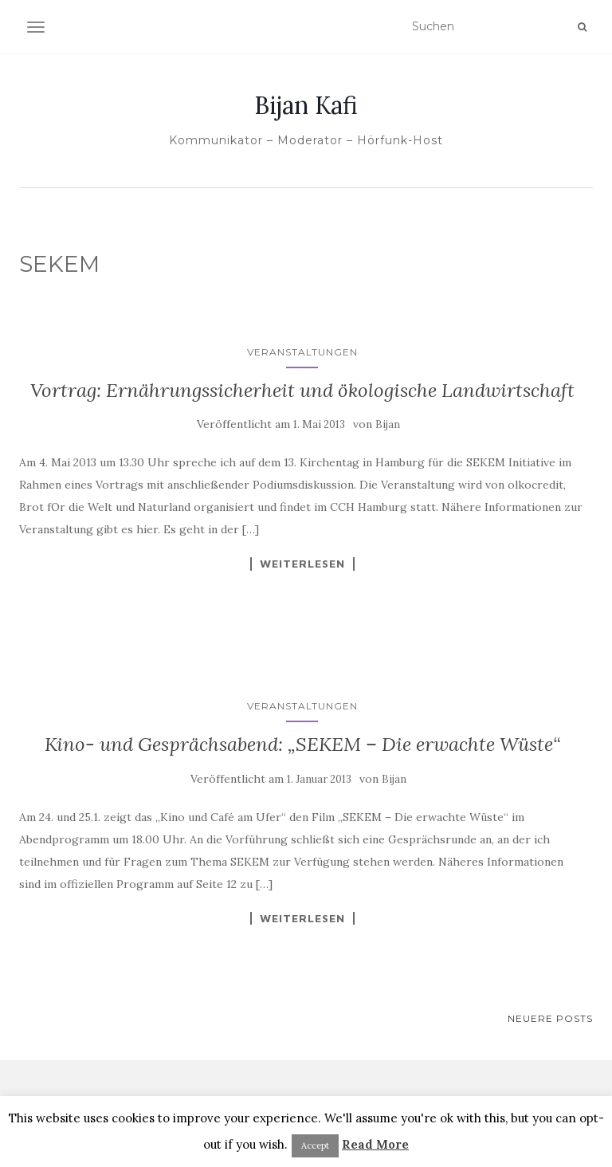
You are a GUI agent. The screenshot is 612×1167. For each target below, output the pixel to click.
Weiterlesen (302, 563)
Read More (375, 1144)
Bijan (387, 424)
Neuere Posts (550, 1018)
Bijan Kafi (306, 105)
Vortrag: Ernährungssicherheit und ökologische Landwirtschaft (302, 390)
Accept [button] (315, 1145)
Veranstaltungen (302, 352)
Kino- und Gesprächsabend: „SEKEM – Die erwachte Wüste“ (302, 744)
